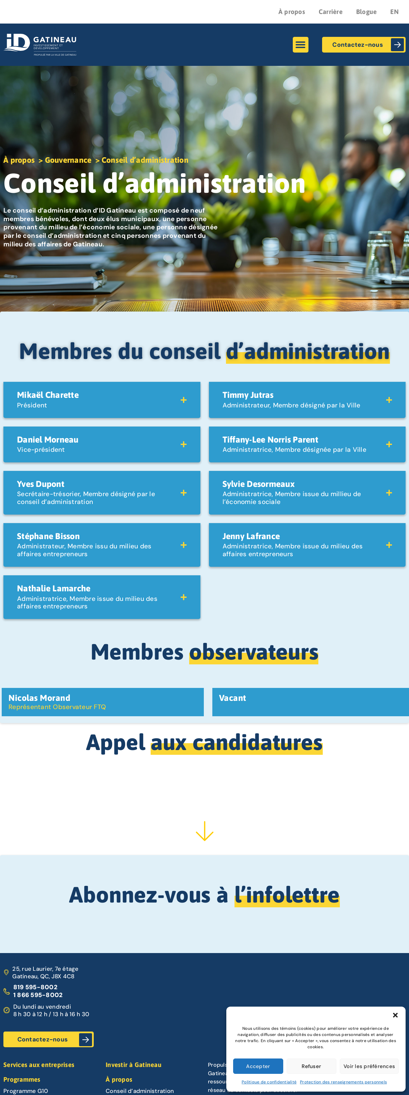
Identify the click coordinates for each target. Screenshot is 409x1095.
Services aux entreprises (38, 1065)
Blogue (366, 11)
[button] (395, 1015)
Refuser (311, 1066)
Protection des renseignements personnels (343, 1082)
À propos (291, 11)
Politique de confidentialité (269, 1082)
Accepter (258, 1066)
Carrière (331, 11)
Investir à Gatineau (134, 1065)
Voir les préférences (369, 1066)
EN (394, 11)
